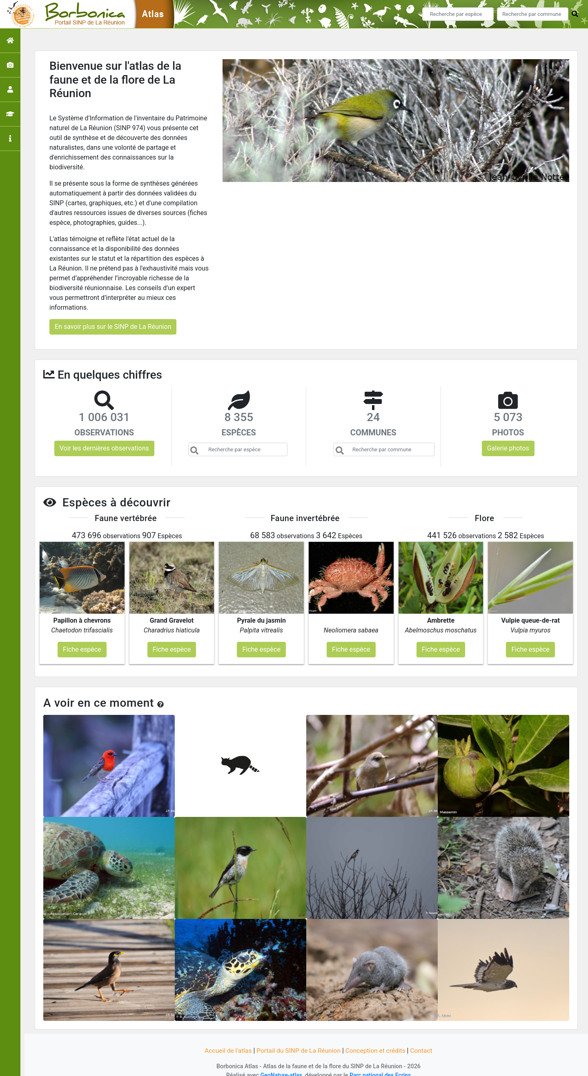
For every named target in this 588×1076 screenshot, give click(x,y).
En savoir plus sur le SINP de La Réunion (113, 327)
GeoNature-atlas (280, 1064)
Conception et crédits (377, 1040)
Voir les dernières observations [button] (104, 448)
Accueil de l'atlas (225, 1040)
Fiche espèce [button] (82, 639)
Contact (424, 1040)
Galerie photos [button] (508, 448)
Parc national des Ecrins (380, 1064)
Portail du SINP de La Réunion (298, 1040)
